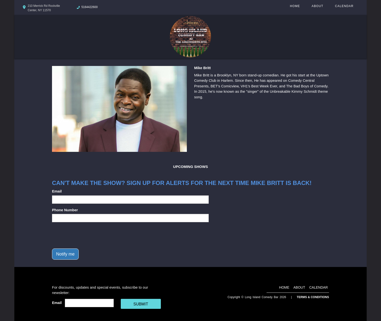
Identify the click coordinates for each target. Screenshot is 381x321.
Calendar (344, 6)
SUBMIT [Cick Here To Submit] (140, 304)
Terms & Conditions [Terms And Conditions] (313, 297)
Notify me (65, 254)
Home (295, 6)
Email (57, 191)
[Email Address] (89, 303)
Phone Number (65, 210)
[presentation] (89, 235)
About (317, 6)
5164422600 (89, 7)
